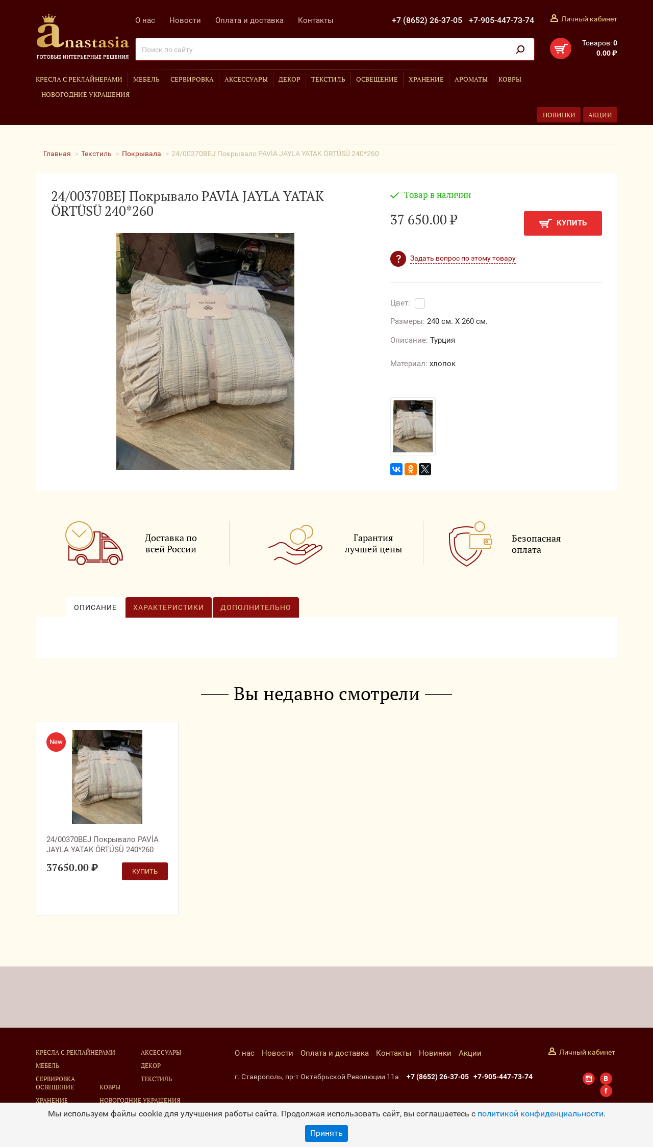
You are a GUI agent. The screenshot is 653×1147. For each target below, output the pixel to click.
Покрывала (141, 153)
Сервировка (192, 79)
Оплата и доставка (249, 20)
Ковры (509, 79)
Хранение (426, 79)
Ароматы (471, 79)
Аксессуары (246, 79)
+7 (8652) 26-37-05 (427, 20)
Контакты (316, 20)
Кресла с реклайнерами (79, 79)
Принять (326, 1133)
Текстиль (328, 79)
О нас (145, 20)
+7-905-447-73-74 (501, 20)
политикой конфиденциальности (541, 1113)
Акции (600, 114)
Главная (57, 153)
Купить (563, 223)
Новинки (559, 114)
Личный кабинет (589, 19)
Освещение (377, 79)
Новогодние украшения (85, 94)
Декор (289, 79)
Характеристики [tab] (168, 607)
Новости (185, 20)
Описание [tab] (95, 607)
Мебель (146, 79)
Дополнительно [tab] (255, 607)
